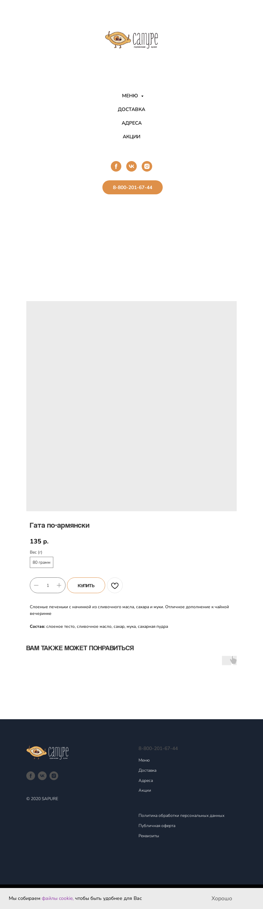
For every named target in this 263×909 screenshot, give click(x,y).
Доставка (147, 770)
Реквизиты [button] (149, 836)
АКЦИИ (131, 136)
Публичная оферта (157, 825)
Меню (144, 760)
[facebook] (116, 166)
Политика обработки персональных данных (181, 815)
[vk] (131, 166)
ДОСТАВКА (131, 109)
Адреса (146, 780)
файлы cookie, (58, 898)
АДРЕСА (132, 123)
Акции (145, 790)
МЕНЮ (130, 95)
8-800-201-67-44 (158, 748)
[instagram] (147, 166)
